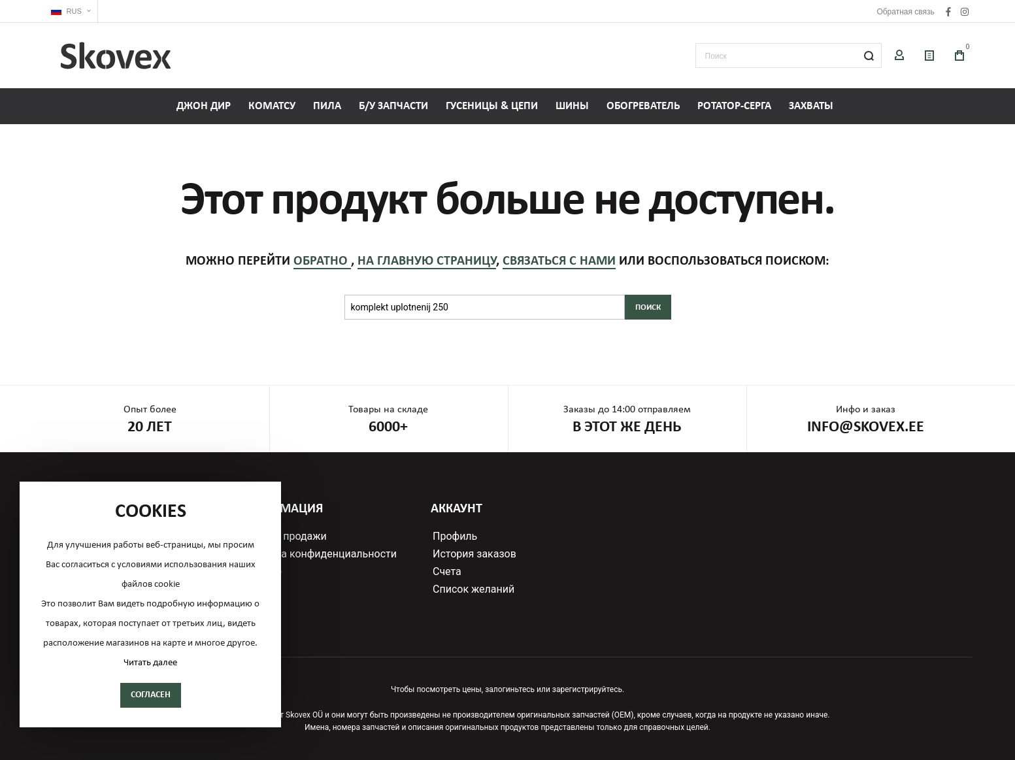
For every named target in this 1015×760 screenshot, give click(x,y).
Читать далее (150, 663)
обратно (322, 261)
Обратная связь (905, 11)
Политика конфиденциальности (318, 554)
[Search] (869, 55)
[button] (71, 11)
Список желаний (473, 589)
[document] (150, 604)
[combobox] (788, 55)
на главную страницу (427, 261)
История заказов (474, 554)
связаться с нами (559, 261)
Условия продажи (283, 536)
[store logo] (115, 55)
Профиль (455, 536)
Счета (447, 572)
